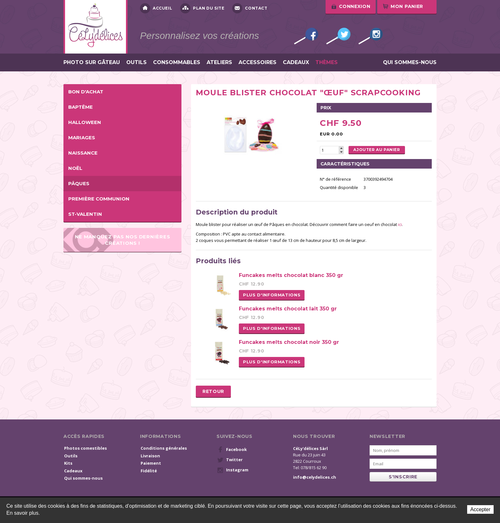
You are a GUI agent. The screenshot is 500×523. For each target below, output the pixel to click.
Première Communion (98, 199)
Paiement (151, 463)
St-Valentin (85, 214)
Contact (249, 8)
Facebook (306, 36)
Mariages (81, 137)
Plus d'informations (271, 294)
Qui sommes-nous (410, 62)
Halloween (84, 122)
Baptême (80, 107)
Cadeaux (296, 62)
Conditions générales (164, 448)
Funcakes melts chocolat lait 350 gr (288, 309)
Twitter (338, 36)
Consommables (176, 62)
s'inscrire (403, 477)
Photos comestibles (85, 448)
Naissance (83, 153)
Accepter (480, 509)
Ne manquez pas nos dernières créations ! (122, 240)
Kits (68, 463)
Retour (213, 391)
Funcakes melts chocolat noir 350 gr (289, 342)
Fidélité (149, 471)
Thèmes (326, 62)
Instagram (370, 36)
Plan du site (202, 8)
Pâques (78, 183)
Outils (136, 62)
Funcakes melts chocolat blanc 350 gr (291, 275)
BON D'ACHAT (85, 92)
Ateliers (219, 62)
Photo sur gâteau (91, 62)
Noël (75, 168)
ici (399, 224)
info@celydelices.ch (314, 477)
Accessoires (257, 62)
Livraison (150, 456)
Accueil (156, 8)
